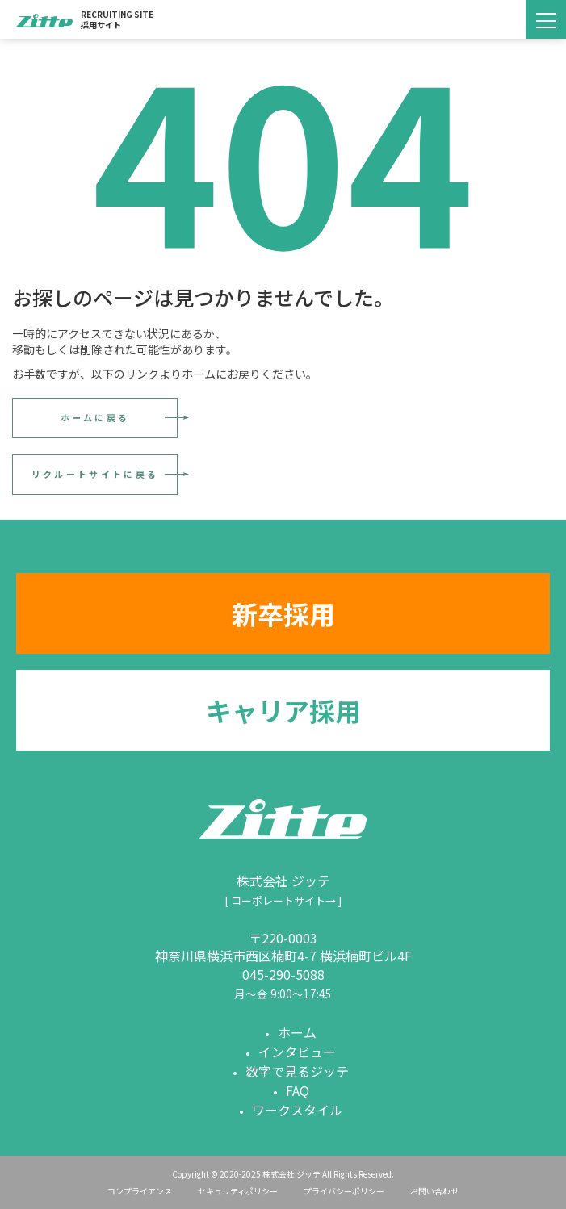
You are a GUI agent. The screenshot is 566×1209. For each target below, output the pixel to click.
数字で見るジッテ (297, 1071)
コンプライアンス (139, 1191)
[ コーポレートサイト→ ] (283, 900)
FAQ (297, 1090)
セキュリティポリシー (238, 1191)
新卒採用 (283, 613)
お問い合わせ (434, 1191)
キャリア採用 (283, 710)
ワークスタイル (297, 1109)
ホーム (297, 1032)
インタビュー (297, 1051)
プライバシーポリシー (344, 1191)
